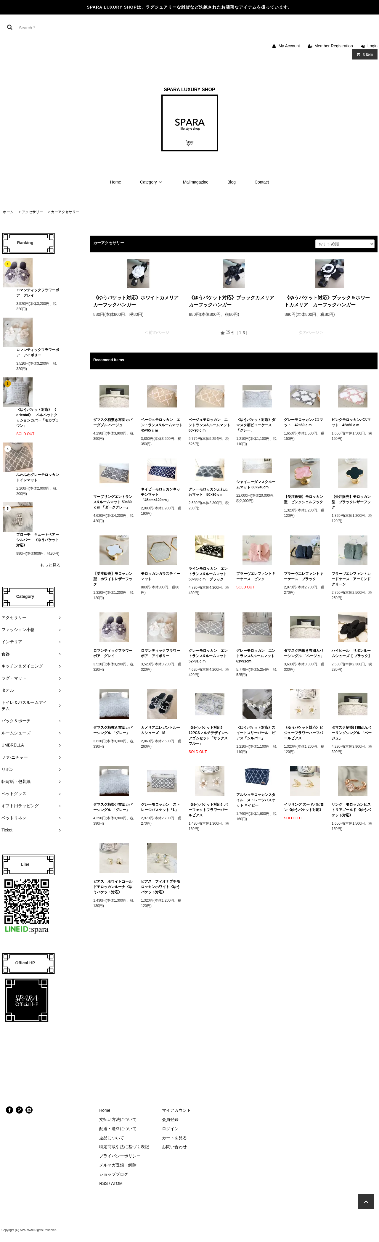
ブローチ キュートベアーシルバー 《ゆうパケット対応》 (37, 539)
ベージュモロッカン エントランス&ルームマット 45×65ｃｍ (162, 425)
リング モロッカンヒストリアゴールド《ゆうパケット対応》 (351, 809)
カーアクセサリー (65, 212)
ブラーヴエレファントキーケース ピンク (255, 576)
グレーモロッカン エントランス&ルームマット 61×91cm (257, 656)
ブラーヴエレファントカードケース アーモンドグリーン (351, 579)
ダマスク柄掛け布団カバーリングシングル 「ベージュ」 (352, 732)
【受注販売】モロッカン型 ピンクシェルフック (303, 499)
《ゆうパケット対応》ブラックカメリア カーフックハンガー (234, 301)
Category (152, 182)
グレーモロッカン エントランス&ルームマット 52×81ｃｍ (209, 656)
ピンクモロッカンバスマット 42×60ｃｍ (351, 422)
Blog (231, 182)
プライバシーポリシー (120, 1155)
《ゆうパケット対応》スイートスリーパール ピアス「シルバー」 (255, 732)
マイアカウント (176, 1110)
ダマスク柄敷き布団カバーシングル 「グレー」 (112, 730)
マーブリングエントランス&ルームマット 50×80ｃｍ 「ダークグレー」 (113, 502)
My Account (289, 46)
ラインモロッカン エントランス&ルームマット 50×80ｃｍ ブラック (209, 574)
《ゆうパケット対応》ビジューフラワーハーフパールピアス (303, 732)
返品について (111, 1137)
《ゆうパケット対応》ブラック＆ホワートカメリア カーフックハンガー (327, 301)
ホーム (8, 212)
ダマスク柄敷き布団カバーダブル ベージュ (112, 422)
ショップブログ (113, 1174)
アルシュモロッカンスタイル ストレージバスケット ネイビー (255, 800)
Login (372, 46)
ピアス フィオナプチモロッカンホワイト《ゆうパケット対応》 (160, 886)
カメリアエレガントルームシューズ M (160, 730)
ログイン (170, 1128)
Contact (262, 182)
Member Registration (333, 46)
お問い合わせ (174, 1146)
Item (363, 54)
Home (115, 182)
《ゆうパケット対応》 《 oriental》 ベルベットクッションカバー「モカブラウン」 (37, 418)
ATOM (117, 1183)
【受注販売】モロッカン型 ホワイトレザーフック (112, 579)
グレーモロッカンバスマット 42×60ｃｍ (303, 422)
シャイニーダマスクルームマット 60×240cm (255, 484)
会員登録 (170, 1119)
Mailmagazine (195, 182)
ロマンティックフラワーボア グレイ (37, 292)
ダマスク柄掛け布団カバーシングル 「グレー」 (112, 807)
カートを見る (174, 1137)
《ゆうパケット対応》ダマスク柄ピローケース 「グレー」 (255, 425)
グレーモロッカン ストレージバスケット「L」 (160, 807)
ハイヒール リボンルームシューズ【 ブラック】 (352, 653)
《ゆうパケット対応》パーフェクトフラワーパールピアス (208, 809)
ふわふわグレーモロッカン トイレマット (37, 477)
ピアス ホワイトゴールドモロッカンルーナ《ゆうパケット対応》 (112, 886)
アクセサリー (32, 212)
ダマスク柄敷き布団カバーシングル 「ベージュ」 (304, 653)
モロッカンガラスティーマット (160, 576)
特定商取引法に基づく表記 (124, 1146)
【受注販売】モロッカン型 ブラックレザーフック (351, 502)
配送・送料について (117, 1128)
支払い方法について (117, 1119)
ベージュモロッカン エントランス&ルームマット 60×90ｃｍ (209, 425)
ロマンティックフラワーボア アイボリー (37, 352)
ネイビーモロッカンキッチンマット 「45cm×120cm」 (160, 494)
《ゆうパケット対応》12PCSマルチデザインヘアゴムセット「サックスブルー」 (208, 735)
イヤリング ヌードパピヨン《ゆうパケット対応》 (304, 807)
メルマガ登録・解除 (117, 1165)
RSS (103, 1183)
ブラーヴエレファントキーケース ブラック (303, 576)
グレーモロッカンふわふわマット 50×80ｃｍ (208, 492)
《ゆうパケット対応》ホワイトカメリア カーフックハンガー (138, 301)
